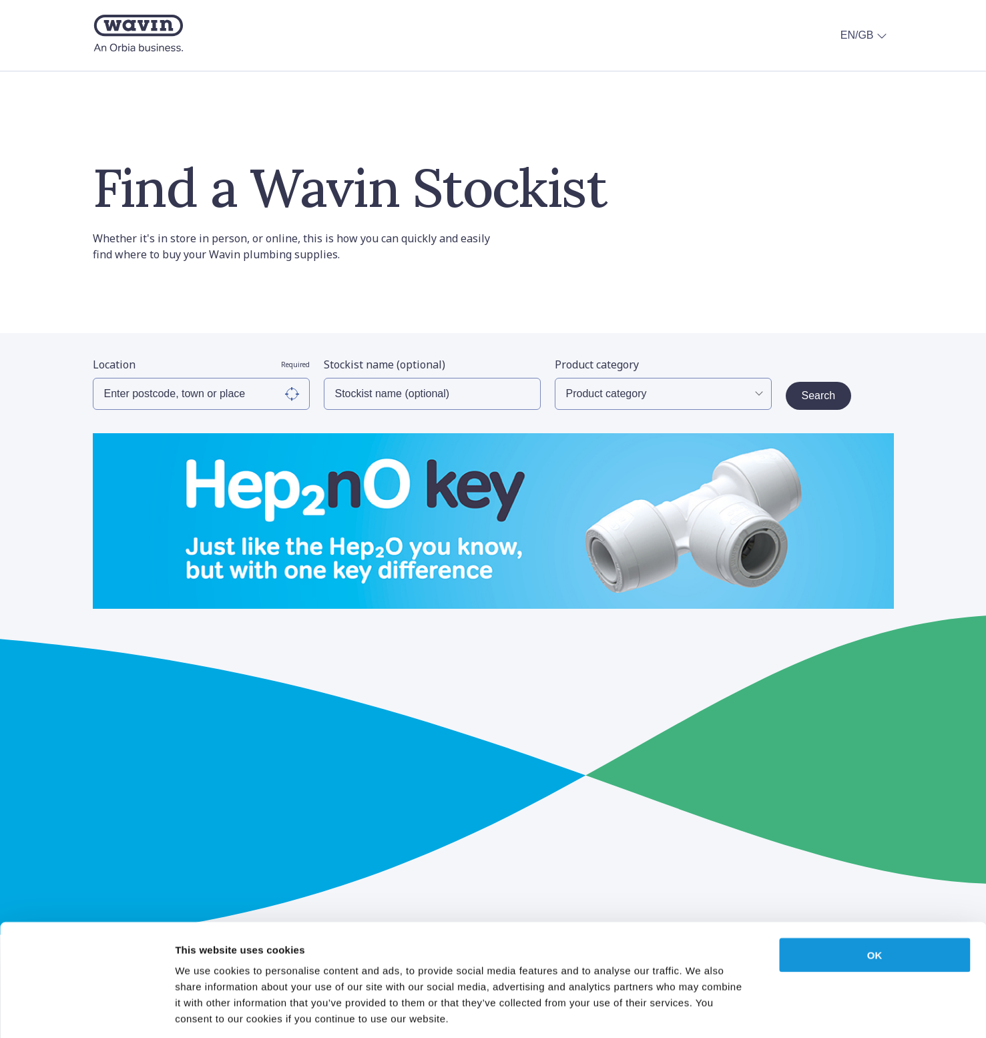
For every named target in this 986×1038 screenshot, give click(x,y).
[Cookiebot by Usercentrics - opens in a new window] (86, 1012)
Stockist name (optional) (384, 364)
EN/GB (865, 35)
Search (819, 395)
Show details (701, 1011)
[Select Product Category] (663, 394)
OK (875, 894)
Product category (597, 364)
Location (201, 364)
